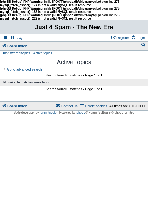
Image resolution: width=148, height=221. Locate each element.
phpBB (80, 112)
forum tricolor (49, 112)
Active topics (42, 53)
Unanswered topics (16, 53)
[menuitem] (16, 37)
